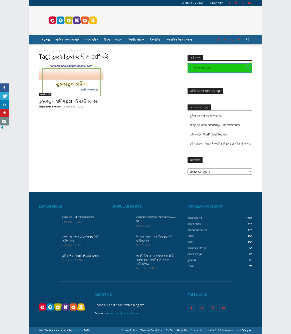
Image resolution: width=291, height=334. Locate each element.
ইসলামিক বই (45, 94)
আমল (118, 39)
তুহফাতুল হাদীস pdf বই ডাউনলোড (68, 101)
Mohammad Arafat (50, 106)
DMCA (169, 330)
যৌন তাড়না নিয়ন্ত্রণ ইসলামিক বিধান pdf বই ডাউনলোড (220, 143)
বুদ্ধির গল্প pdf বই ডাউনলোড (206, 116)
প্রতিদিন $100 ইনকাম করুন (220, 330)
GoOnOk (78, 330)
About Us (182, 330)
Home (45, 39)
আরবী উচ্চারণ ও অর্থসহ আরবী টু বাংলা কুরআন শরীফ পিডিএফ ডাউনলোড (154, 259)
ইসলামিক (155, 39)
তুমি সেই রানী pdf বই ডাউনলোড (208, 134)
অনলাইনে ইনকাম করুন (179, 39)
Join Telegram (244, 330)
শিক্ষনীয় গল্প (136, 39)
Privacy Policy (129, 330)
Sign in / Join (216, 2)
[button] (247, 40)
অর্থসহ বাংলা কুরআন (67, 39)
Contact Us (197, 330)
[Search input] (218, 68)
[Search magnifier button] (247, 68)
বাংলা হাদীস (91, 39)
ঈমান (107, 39)
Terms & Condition (151, 330)
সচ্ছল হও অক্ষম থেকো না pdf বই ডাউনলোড (215, 125)
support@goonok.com (124, 313)
